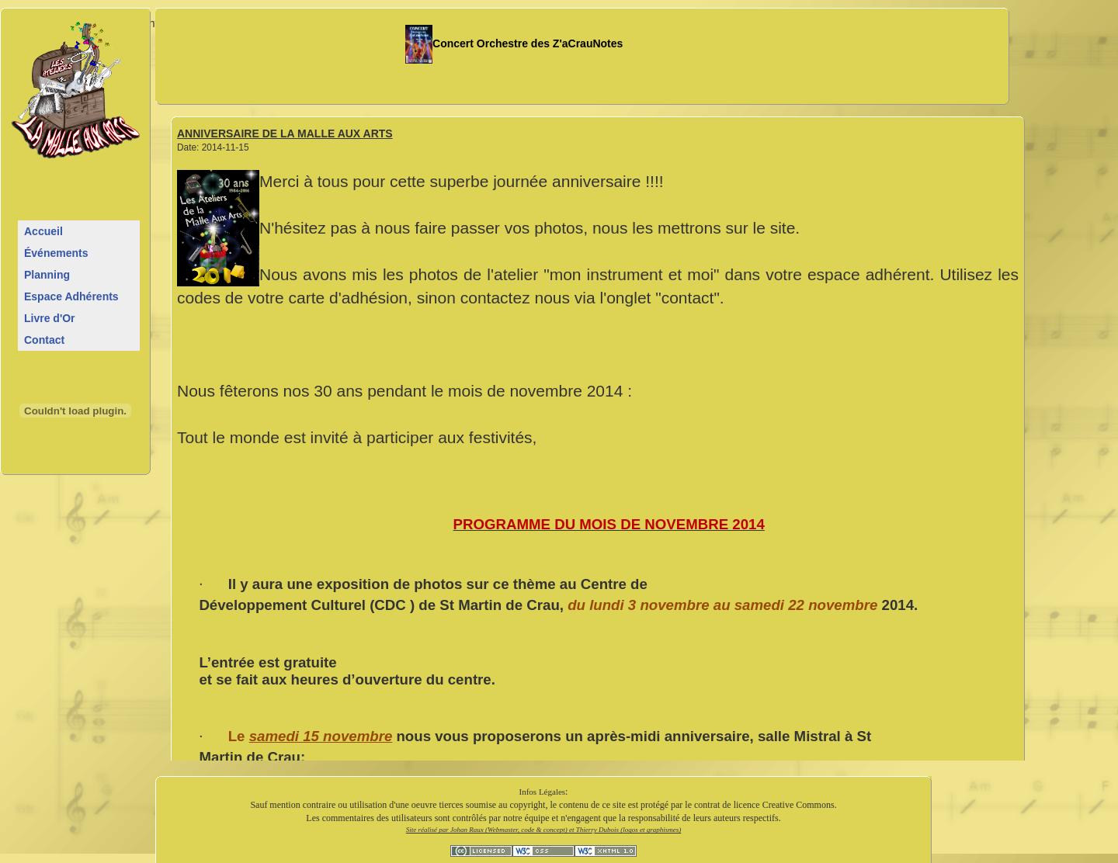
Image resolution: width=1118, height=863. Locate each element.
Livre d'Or (49, 318)
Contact (44, 340)
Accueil (43, 231)
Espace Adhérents (71, 296)
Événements (56, 253)
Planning (47, 275)
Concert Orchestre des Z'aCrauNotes (514, 43)
